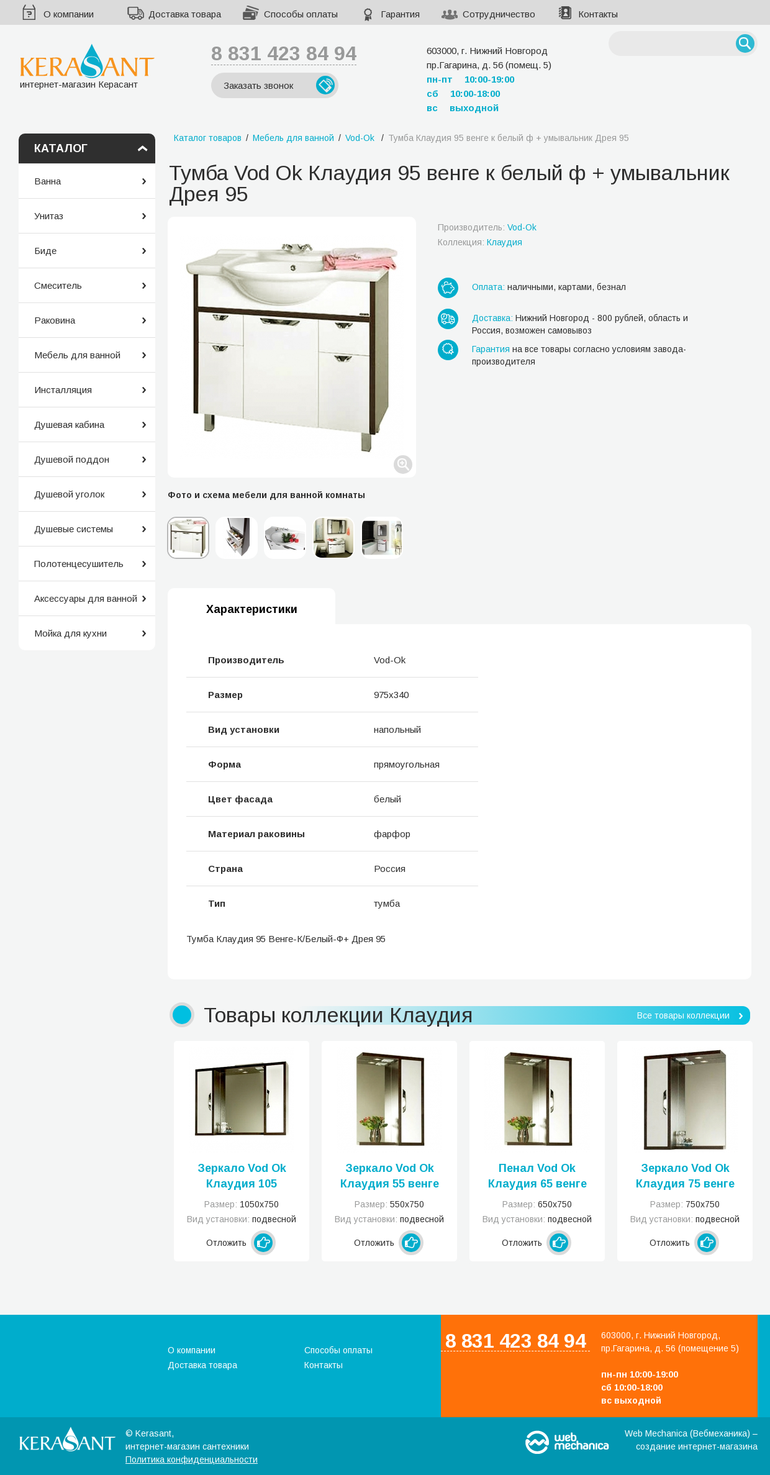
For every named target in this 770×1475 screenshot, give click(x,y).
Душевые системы (73, 529)
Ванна (47, 181)
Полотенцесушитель (79, 563)
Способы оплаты (301, 14)
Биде (45, 250)
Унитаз (48, 216)
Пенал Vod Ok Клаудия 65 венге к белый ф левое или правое (537, 1177)
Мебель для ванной (77, 355)
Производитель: (487, 227)
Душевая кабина (69, 424)
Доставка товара (184, 14)
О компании (68, 14)
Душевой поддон (71, 459)
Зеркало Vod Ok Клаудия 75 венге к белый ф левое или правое (685, 1177)
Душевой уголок (69, 494)
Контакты (598, 14)
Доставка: (492, 318)
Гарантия (400, 14)
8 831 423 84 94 (283, 53)
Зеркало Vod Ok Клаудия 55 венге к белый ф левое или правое (389, 1177)
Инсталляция (63, 389)
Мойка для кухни (70, 633)
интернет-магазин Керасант (87, 66)
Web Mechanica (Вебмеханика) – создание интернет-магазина (691, 1439)
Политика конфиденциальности (191, 1459)
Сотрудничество (499, 14)
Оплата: (488, 287)
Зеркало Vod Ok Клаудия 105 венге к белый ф (242, 1177)
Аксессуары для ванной (85, 598)
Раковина (54, 320)
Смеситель (58, 285)
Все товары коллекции (683, 1015)
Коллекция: (480, 242)
